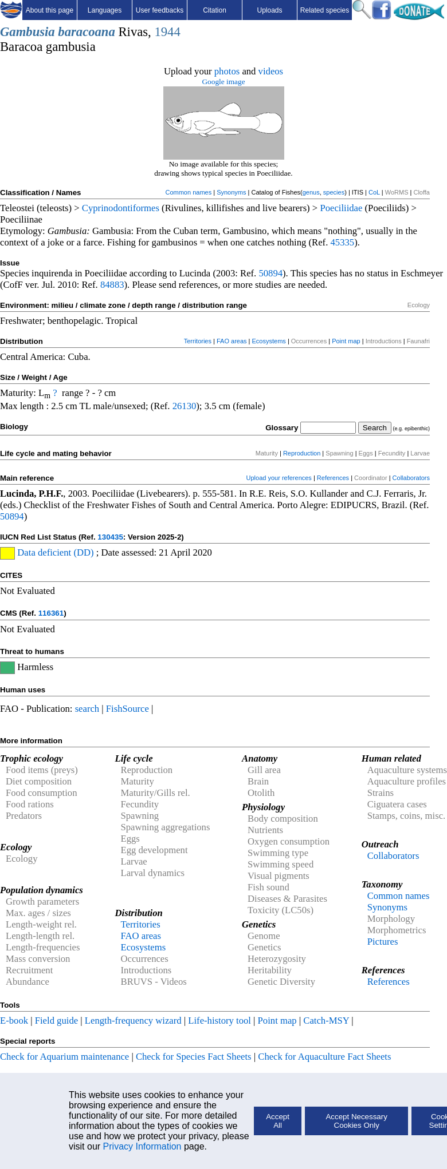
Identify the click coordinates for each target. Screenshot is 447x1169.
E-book (14, 1020)
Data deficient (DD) (55, 552)
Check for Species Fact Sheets (194, 1056)
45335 (342, 242)
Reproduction (301, 453)
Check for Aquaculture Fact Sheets (324, 1056)
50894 (270, 273)
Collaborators (411, 477)
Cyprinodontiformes (120, 208)
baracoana (86, 32)
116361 (51, 613)
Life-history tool (219, 1020)
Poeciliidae (341, 208)
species (333, 192)
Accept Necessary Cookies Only (356, 1121)
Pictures (382, 941)
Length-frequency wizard (133, 1020)
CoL (374, 192)
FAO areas (232, 341)
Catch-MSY (326, 1020)
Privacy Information (142, 1146)
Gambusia (27, 32)
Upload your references (279, 477)
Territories (197, 341)
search (87, 708)
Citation (214, 10)
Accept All (277, 1121)
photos (227, 71)
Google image (223, 81)
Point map (346, 341)
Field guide (56, 1020)
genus (311, 192)
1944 (167, 32)
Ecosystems (269, 341)
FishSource (127, 708)
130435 (110, 537)
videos (271, 71)
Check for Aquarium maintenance (64, 1056)
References (333, 477)
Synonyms (231, 192)
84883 (112, 284)
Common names (188, 192)
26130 (184, 406)
